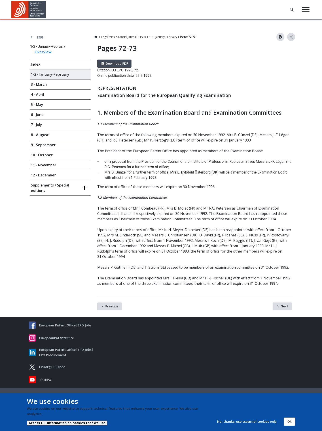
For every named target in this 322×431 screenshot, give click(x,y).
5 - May (37, 104)
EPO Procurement (52, 355)
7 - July (36, 124)
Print (280, 37)
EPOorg (45, 367)
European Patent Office (57, 325)
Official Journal (127, 37)
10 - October (42, 154)
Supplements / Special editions (50, 188)
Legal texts (108, 37)
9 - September (43, 144)
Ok (289, 421)
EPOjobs (59, 367)
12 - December (43, 175)
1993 (40, 37)
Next (284, 306)
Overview (43, 51)
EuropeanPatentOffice (56, 338)
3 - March (39, 84)
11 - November (43, 165)
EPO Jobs (84, 325)
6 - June (37, 114)
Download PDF (117, 63)
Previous (111, 306)
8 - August (40, 134)
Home (96, 37)
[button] (46, 9)
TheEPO (45, 379)
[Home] (28, 9)
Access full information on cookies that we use (67, 423)
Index (35, 64)
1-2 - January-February (163, 37)
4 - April (37, 94)
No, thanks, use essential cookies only (247, 421)
